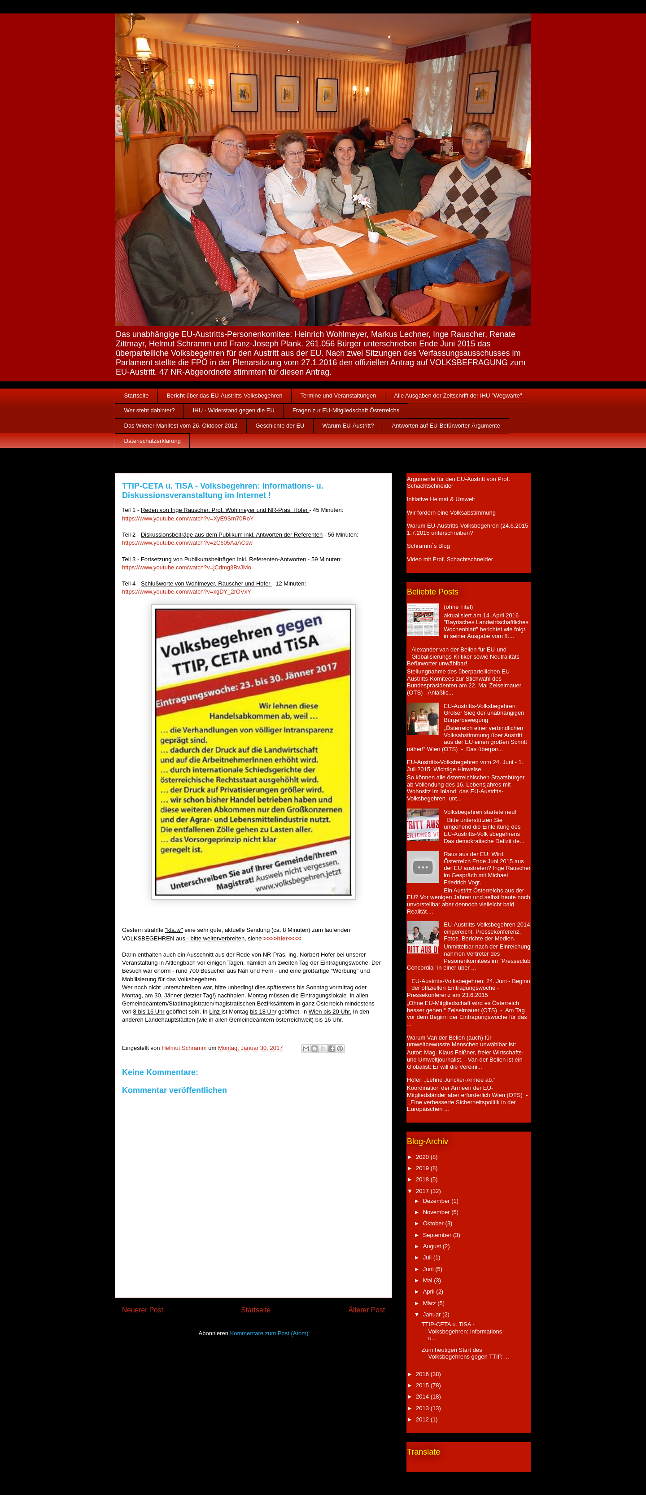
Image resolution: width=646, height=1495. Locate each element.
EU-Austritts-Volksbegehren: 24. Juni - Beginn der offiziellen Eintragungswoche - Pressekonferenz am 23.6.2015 (468, 988)
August (433, 1246)
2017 (423, 1191)
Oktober (434, 1223)
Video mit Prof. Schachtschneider (450, 559)
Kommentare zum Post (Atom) (269, 1333)
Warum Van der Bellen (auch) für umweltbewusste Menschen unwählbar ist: (461, 1041)
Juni (429, 1269)
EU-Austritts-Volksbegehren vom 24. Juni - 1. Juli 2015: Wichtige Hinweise (465, 766)
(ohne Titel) (458, 606)
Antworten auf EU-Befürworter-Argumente (446, 425)
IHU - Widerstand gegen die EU (234, 410)
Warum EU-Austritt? (348, 425)
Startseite (136, 395)
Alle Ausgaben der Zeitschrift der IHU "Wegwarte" (458, 395)
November (437, 1212)
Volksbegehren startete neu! (480, 812)
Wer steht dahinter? (149, 410)
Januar (432, 1314)
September (438, 1235)
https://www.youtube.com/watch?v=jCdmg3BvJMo (186, 567)
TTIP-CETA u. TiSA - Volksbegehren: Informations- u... (462, 1331)
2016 (423, 1374)
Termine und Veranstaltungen (338, 395)
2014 (423, 1396)
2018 (423, 1179)
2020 (423, 1157)
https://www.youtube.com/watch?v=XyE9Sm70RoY (188, 518)
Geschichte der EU (279, 425)
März (430, 1303)
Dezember (437, 1201)
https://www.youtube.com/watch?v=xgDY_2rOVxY (186, 591)
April (429, 1291)
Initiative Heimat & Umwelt (441, 499)
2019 (423, 1168)
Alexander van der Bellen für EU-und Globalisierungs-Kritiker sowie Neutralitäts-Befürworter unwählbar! (464, 656)
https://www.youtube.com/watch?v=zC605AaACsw (187, 542)
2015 (423, 1385)
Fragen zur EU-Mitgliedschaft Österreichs (345, 410)
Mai (428, 1280)
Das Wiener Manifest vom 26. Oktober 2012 (181, 425)
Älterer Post (367, 1310)
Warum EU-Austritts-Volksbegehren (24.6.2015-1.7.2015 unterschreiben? (468, 529)
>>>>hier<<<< (282, 938)
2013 (423, 1408)
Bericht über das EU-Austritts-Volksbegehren (224, 395)
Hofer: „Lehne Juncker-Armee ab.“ (451, 1079)
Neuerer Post (142, 1310)
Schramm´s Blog (428, 545)
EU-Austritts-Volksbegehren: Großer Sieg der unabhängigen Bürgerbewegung (484, 713)
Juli (428, 1257)
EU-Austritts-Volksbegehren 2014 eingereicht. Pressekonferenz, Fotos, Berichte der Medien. (487, 931)
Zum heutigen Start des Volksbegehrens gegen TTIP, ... (465, 1353)
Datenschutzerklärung (152, 440)
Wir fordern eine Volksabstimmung (451, 512)
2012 (423, 1419)
